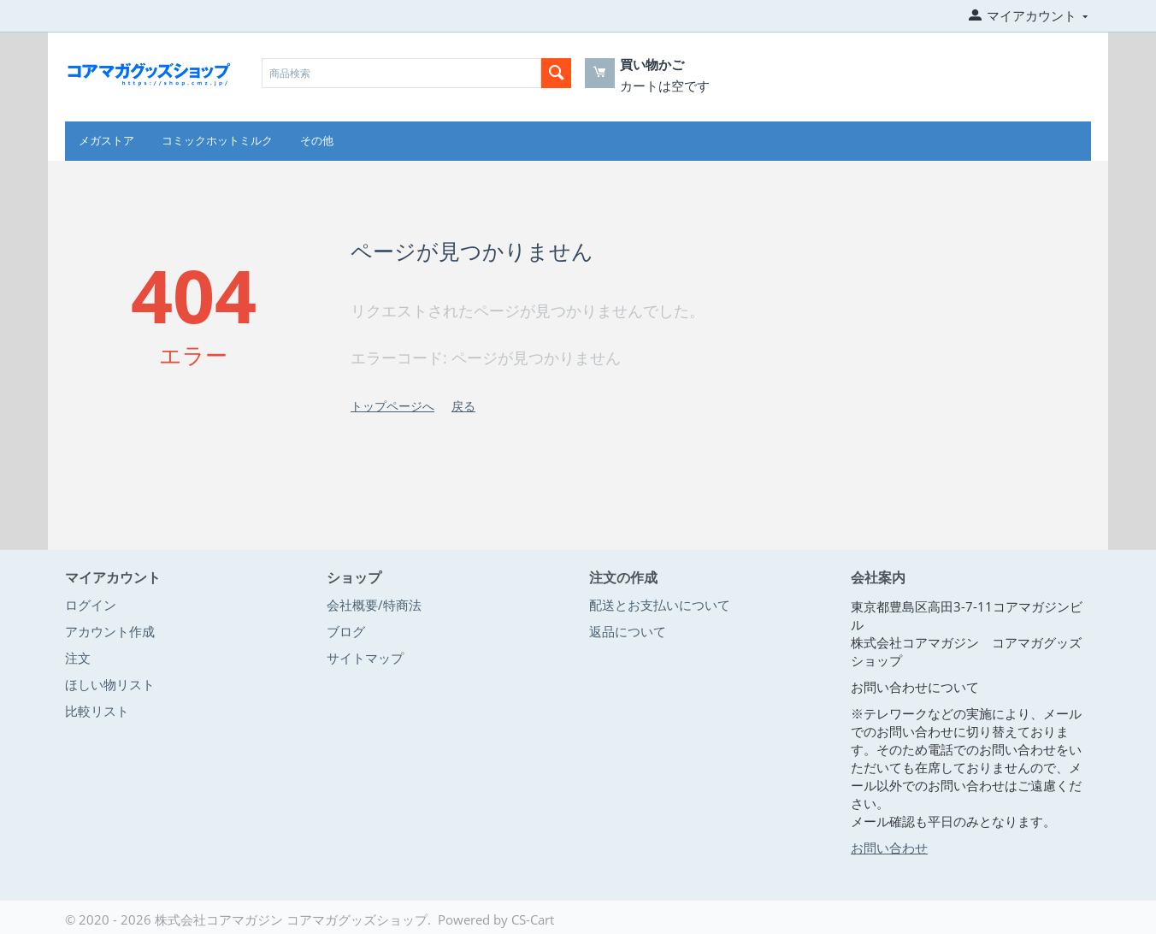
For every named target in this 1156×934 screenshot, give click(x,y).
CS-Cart (532, 919)
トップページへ (392, 406)
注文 (78, 657)
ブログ (346, 631)
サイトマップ (365, 657)
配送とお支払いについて (659, 604)
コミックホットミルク (217, 140)
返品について (627, 631)
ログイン (90, 604)
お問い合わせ (889, 847)
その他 (316, 140)
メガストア (106, 140)
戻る (463, 406)
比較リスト (97, 710)
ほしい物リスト (110, 684)
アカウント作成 (110, 631)
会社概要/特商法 (374, 604)
